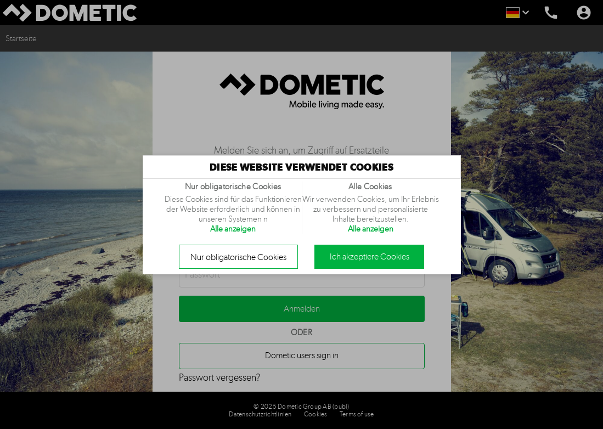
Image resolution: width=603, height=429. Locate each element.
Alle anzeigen (233, 229)
